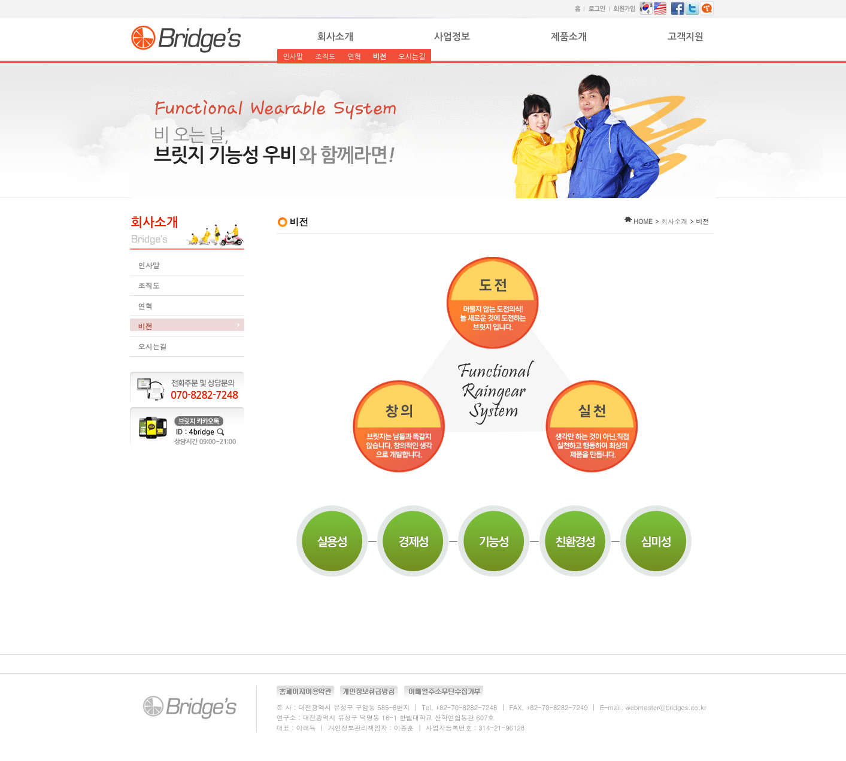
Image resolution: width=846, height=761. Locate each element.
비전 (380, 56)
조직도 (325, 56)
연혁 (354, 56)
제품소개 (569, 36)
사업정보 (452, 36)
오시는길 (411, 56)
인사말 (293, 56)
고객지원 (686, 36)
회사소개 (335, 36)
